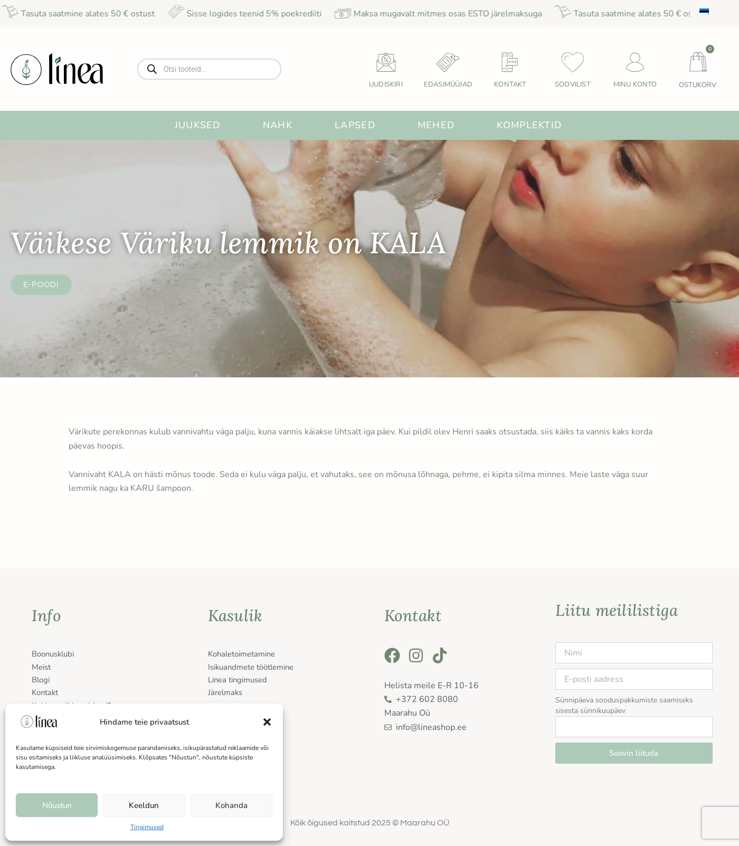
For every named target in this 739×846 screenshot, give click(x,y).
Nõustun (57, 805)
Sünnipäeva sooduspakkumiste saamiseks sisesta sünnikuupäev (624, 705)
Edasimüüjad (448, 84)
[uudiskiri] (386, 62)
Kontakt (510, 84)
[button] (267, 722)
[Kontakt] (510, 62)
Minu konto (635, 84)
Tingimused (147, 827)
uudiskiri (386, 84)
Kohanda (231, 805)
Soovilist (573, 84)
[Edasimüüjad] (448, 62)
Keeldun (144, 805)
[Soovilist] (573, 62)
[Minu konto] (635, 62)
